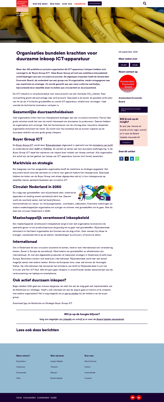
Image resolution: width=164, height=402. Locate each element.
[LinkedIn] (132, 158)
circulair (124, 65)
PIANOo (48, 148)
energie (135, 65)
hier (25, 303)
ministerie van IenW (103, 145)
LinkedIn (67, 319)
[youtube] (132, 397)
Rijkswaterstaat (53, 145)
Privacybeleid (29, 397)
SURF (37, 148)
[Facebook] (121, 158)
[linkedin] (138, 397)
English (54, 397)
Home (19, 397)
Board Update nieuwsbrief (110, 319)
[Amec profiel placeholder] (128, 75)
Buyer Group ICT (24, 145)
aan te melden (72, 293)
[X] (126, 158)
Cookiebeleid (43, 397)
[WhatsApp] (137, 158)
